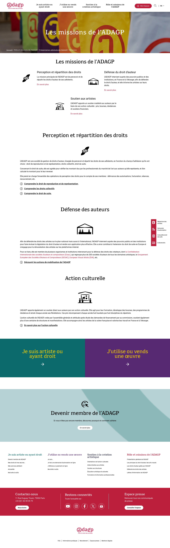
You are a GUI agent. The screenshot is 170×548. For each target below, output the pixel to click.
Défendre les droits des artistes (137, 469)
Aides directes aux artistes (95, 465)
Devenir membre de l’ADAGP (17, 459)
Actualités (11, 469)
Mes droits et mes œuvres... (16, 463)
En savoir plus (43, 84)
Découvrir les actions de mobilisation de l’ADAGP (47, 262)
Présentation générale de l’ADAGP (53, 50)
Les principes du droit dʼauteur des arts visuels (141, 463)
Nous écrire (22, 508)
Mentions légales (107, 541)
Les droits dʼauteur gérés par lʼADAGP (139, 466)
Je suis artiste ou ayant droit (44, 6)
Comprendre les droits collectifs (39, 188)
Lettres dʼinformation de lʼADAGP (137, 472)
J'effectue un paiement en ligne (58, 466)
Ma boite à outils (13, 472)
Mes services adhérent (15, 466)
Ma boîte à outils (53, 469)
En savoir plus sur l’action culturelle (41, 325)
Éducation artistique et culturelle (97, 471)
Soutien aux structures (94, 468)
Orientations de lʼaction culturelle (97, 462)
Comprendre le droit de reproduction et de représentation (51, 184)
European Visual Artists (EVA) (82, 257)
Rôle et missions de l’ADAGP (115, 6)
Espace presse (94, 541)
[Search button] (155, 5)
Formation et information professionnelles (100, 475)
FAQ (59, 541)
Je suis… (50, 459)
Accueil (9, 50)
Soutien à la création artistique (91, 6)
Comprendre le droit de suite (38, 193)
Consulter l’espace (134, 508)
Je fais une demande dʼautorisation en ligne (62, 463)
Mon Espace (144, 6)
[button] (162, 6)
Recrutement (84, 541)
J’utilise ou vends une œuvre (68, 6)
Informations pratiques (70, 541)
